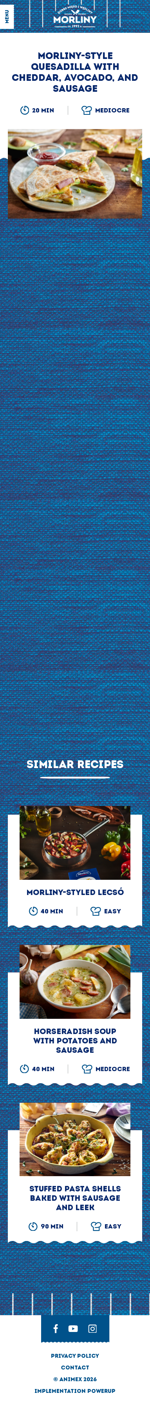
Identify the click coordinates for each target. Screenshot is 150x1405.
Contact (75, 1367)
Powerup (101, 1391)
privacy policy (75, 1356)
